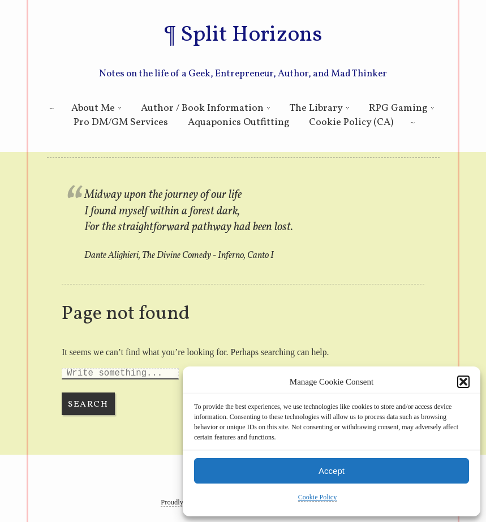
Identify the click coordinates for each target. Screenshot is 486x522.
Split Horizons (251, 35)
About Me (93, 108)
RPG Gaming (398, 108)
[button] (463, 381)
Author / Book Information (202, 108)
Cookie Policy (317, 497)
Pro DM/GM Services (121, 122)
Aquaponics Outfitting (239, 122)
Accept (332, 471)
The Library (316, 108)
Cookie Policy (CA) (351, 122)
